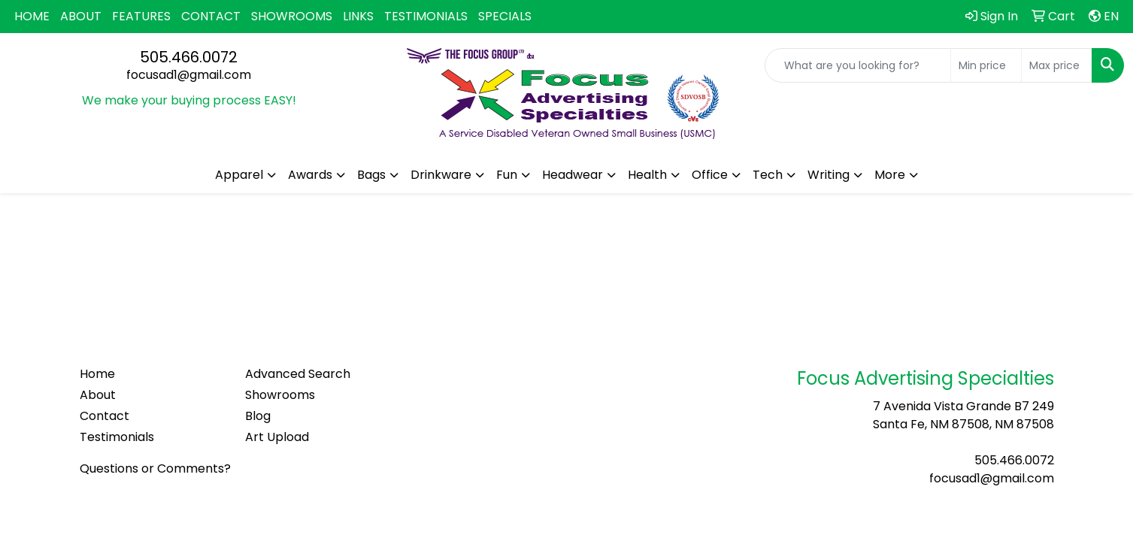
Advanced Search (297, 373)
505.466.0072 (189, 57)
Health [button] (647, 174)
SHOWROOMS (291, 16)
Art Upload (277, 437)
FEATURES (141, 16)
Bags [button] (371, 174)
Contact (104, 416)
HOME (32, 16)
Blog (258, 416)
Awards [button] (310, 174)
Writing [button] (828, 174)
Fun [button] (506, 174)
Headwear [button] (572, 174)
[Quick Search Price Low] (986, 65)
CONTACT (211, 16)
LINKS (358, 16)
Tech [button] (768, 174)
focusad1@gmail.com (188, 74)
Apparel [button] (239, 174)
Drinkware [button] (440, 174)
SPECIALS (505, 16)
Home (97, 373)
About (98, 394)
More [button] (889, 174)
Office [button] (710, 174)
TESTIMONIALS (426, 16)
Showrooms (280, 394)
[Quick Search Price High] (1056, 65)
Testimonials (117, 437)
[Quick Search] (858, 65)
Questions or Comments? (155, 468)
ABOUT (80, 16)
